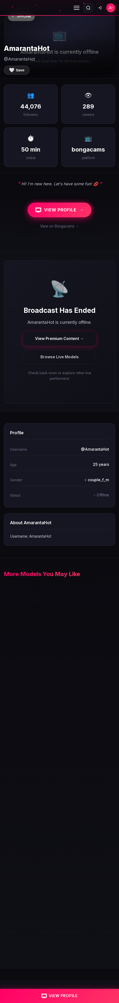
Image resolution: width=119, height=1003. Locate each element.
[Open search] (88, 8)
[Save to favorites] (17, 70)
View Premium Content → (59, 338)
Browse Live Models (59, 356)
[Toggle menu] (76, 8)
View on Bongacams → (59, 226)
